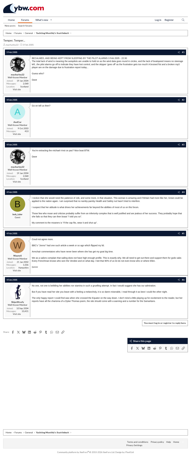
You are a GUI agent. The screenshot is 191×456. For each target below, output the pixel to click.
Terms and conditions (137, 442)
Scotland (24, 86)
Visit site (17, 89)
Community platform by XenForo (86, 452)
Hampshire (23, 267)
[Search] (183, 20)
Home (11, 19)
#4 (183, 192)
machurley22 (12, 44)
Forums (25, 19)
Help (168, 442)
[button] (51, 20)
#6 (183, 280)
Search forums (25, 25)
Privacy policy (157, 442)
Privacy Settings (134, 445)
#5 (183, 233)
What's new (41, 19)
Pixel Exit (129, 452)
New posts (10, 25)
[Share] (179, 52)
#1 (183, 52)
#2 (183, 100)
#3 (183, 144)
